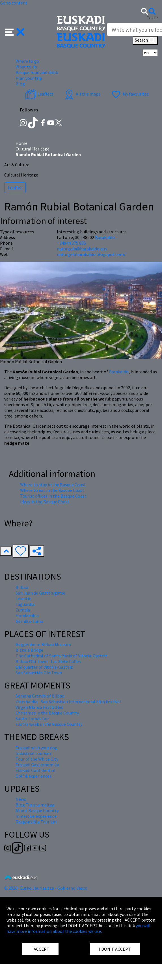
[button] (14, 31)
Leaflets (39, 94)
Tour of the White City (37, 759)
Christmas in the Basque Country (47, 713)
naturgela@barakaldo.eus (82, 248)
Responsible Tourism (36, 822)
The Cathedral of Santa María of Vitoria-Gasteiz (61, 656)
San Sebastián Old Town (39, 672)
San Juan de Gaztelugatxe (40, 593)
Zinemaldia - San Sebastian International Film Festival (68, 701)
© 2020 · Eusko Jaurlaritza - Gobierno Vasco (45, 888)
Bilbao (22, 587)
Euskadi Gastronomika (37, 764)
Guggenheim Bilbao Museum (43, 644)
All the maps (81, 94)
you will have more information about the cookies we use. (78, 928)
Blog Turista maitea (35, 805)
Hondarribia (27, 615)
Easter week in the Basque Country (49, 724)
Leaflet (15, 187)
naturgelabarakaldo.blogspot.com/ (91, 254)
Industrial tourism (33, 753)
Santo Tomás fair (32, 718)
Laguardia (25, 604)
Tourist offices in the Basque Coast (53, 496)
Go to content (13, 3)
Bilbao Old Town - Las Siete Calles (48, 661)
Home (21, 143)
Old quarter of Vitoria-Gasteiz (44, 667)
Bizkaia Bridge (29, 650)
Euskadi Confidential (35, 770)
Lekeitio (23, 598)
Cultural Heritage (32, 149)
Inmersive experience (36, 816)
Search (145, 40)
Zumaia (23, 610)
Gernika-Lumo (29, 621)
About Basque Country (37, 810)
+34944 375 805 (71, 243)
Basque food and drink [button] (37, 72)
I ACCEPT (40, 949)
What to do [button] (26, 67)
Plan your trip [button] (29, 78)
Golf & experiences (33, 776)
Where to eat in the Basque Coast (52, 490)
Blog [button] (20, 84)
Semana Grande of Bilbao (40, 696)
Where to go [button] (27, 61)
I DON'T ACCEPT (115, 949)
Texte (152, 17)
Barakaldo (119, 372)
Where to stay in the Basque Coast (53, 484)
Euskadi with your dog (36, 747)
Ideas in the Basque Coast (44, 501)
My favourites (129, 94)
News (21, 799)
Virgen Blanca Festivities (39, 707)
